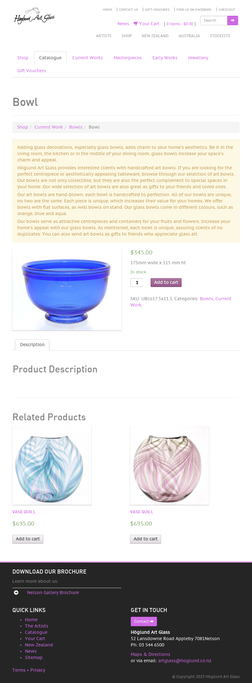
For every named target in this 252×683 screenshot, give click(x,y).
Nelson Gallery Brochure (53, 592)
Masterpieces (128, 58)
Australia (189, 36)
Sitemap (34, 657)
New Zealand (155, 36)
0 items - (179, 24)
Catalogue (50, 58)
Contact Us (128, 10)
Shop (127, 36)
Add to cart (166, 282)
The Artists (36, 626)
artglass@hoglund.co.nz (184, 660)
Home (107, 10)
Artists (103, 36)
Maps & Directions (150, 654)
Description (32, 344)
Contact (143, 621)
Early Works (165, 58)
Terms (19, 670)
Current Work (48, 127)
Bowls (75, 127)
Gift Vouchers (157, 10)
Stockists (220, 36)
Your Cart (146, 23)
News (123, 23)
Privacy (37, 670)
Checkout (227, 10)
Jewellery (198, 58)
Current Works (87, 58)
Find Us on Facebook (194, 10)
